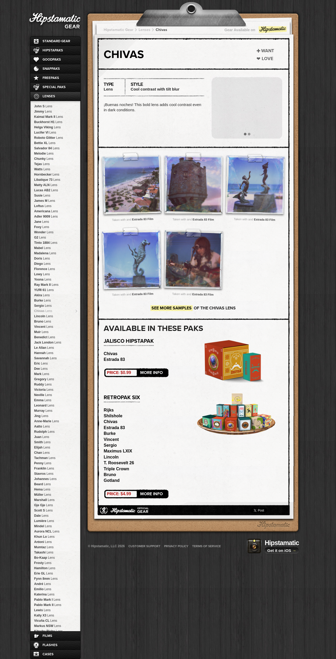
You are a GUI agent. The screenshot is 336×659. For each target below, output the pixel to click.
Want (267, 51)
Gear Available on (255, 31)
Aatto (42, 426)
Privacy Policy (176, 546)
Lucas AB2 (46, 190)
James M (44, 201)
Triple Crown (116, 469)
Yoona (42, 279)
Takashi (43, 552)
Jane (41, 222)
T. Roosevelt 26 (119, 463)
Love (267, 58)
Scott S (43, 510)
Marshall (44, 500)
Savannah (45, 358)
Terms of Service (206, 546)
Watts (42, 169)
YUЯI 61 (44, 290)
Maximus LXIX (118, 451)
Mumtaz (44, 547)
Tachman (44, 458)
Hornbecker (46, 174)
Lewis (42, 610)
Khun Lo (44, 537)
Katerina (44, 594)
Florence (44, 269)
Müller (42, 495)
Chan (42, 453)
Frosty (42, 563)
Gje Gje (43, 505)
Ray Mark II (46, 285)
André (42, 584)
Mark (41, 374)
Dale (41, 516)
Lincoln (43, 316)
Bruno (42, 321)
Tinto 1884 (45, 243)
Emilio (42, 589)
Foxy (41, 227)
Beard (42, 484)
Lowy (42, 274)
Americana (46, 211)
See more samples (171, 308)
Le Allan (44, 348)
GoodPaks (52, 59)
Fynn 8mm (45, 579)
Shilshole (113, 416)
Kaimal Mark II (48, 117)
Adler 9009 (46, 216)
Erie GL (43, 573)
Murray (43, 411)
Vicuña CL (45, 621)
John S (43, 106)
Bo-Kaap (44, 558)
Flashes (50, 645)
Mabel (42, 248)
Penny (42, 463)
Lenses (49, 96)
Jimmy (43, 111)
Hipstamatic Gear (118, 30)
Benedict (44, 337)
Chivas (43, 311)
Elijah (42, 447)
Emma (42, 400)
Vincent (43, 327)
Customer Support (144, 546)
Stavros (43, 474)
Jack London (47, 342)
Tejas (42, 164)
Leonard (44, 405)
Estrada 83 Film (143, 219)
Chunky (43, 159)
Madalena (45, 253)
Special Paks (54, 87)
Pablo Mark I (47, 600)
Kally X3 (44, 615)
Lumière (44, 521)
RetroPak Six (122, 397)
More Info (135, 373)
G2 (40, 237)
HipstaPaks (53, 50)
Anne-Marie (46, 421)
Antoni (43, 542)
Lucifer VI (45, 132)
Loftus (42, 206)
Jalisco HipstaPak (129, 341)
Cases (48, 654)
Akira (42, 295)
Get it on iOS (281, 550)
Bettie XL (44, 143)
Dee (41, 369)
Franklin (44, 468)
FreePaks (51, 78)
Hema (42, 489)
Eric (41, 363)
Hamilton (44, 568)
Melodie (44, 153)
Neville (43, 395)
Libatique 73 (47, 180)
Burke (42, 300)
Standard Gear (56, 41)
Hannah (43, 353)
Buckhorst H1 (48, 122)
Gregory (44, 379)
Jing (41, 416)
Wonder (44, 232)
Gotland (111, 480)
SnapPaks (51, 69)
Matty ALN (45, 185)
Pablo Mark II (47, 605)
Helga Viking (47, 127)
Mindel (43, 526)
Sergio (43, 306)
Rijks (109, 410)
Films (47, 636)
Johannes (45, 479)
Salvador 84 (47, 148)
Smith (42, 442)
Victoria (43, 390)
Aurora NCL (46, 531)
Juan (41, 437)
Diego (42, 264)
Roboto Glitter (48, 138)
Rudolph (44, 432)
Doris (42, 258)
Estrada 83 (114, 359)
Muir (41, 332)
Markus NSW (47, 626)
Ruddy (43, 384)
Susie (42, 195)
